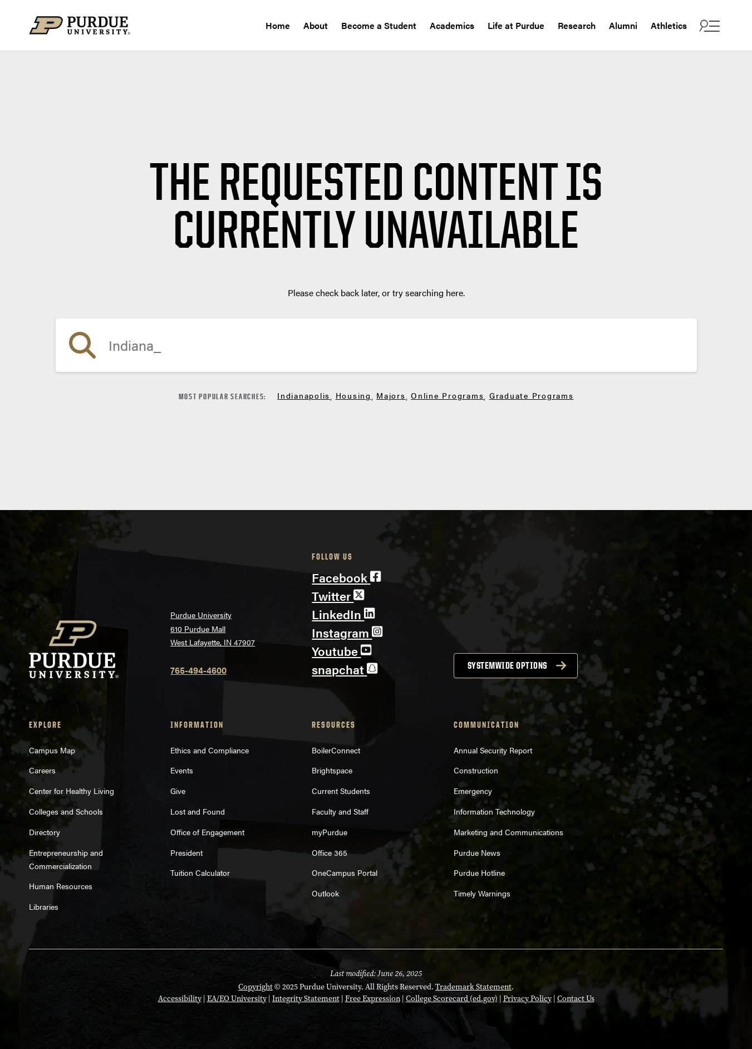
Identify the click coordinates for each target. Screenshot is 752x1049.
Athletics (669, 25)
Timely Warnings (482, 893)
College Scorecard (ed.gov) (452, 998)
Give (177, 790)
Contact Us (575, 998)
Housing (353, 395)
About (315, 25)
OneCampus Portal (344, 872)
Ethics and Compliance (209, 750)
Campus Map (52, 750)
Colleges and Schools (66, 811)
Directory (44, 831)
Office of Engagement (207, 831)
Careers (42, 770)
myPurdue (329, 831)
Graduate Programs (531, 395)
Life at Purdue (516, 25)
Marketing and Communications (508, 831)
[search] (376, 345)
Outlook (325, 893)
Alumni (623, 25)
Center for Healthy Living (71, 790)
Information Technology (494, 811)
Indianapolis (303, 395)
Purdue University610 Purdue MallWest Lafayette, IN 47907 (212, 628)
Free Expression (372, 998)
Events (181, 770)
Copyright (255, 987)
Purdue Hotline (479, 872)
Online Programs (447, 395)
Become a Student (378, 25)
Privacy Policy (527, 998)
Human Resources (60, 885)
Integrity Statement (306, 998)
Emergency (473, 790)
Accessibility (179, 998)
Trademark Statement (473, 987)
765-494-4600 (198, 670)
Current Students (341, 790)
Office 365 (329, 852)
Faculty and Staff (340, 811)
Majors (391, 395)
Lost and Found (197, 811)
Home (278, 25)
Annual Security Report (493, 750)
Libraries (43, 906)
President (186, 852)
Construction (476, 770)
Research (577, 25)
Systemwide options (507, 665)
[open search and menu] (708, 25)
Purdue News (477, 852)
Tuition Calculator (200, 872)
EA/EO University (237, 998)
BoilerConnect (336, 750)
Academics (452, 25)
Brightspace (332, 770)
